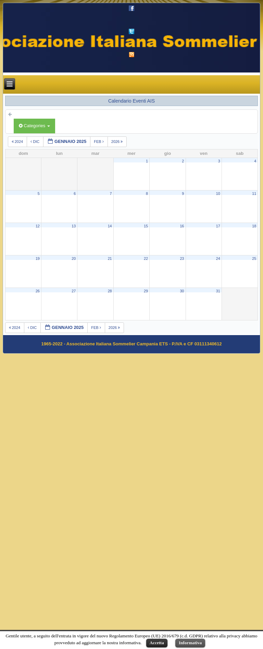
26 (38, 291)
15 (146, 226)
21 (110, 258)
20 (74, 258)
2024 (18, 142)
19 (38, 258)
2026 (117, 142)
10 (218, 193)
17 (218, 226)
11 (254, 193)
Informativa (190, 642)
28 (110, 291)
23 (182, 258)
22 (146, 258)
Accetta (157, 642)
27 (74, 291)
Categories (34, 125)
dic (35, 142)
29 (146, 291)
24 (218, 258)
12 (38, 226)
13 (74, 226)
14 (110, 226)
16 (182, 226)
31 (218, 291)
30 (182, 291)
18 (254, 226)
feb (99, 142)
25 (254, 258)
